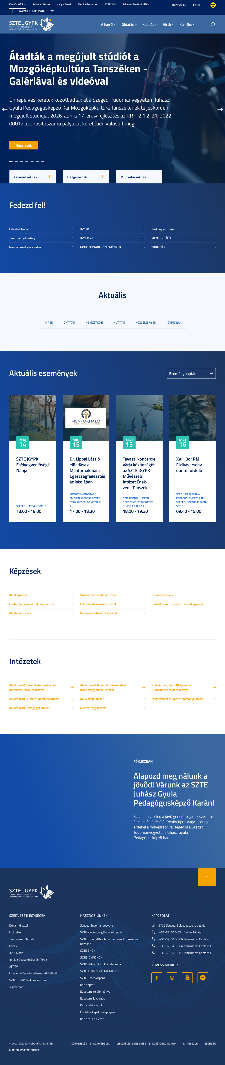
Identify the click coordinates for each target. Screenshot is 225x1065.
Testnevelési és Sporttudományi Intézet (177, 699)
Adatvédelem (102, 1043)
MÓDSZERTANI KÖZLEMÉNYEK (100, 247)
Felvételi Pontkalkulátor (136, 4)
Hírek (167, 24)
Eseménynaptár (182, 373)
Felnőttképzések (162, 595)
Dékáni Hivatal (18, 925)
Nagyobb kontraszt (213, 5)
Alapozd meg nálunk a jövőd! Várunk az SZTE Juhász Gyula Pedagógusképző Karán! (174, 789)
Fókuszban (143, 761)
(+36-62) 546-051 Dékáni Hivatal (180, 932)
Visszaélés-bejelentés (131, 1043)
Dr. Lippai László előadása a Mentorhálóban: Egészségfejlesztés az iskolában (87, 470)
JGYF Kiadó (87, 238)
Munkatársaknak (87, 4)
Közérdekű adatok (164, 1043)
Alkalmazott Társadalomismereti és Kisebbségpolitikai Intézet (103, 687)
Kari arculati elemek (92, 1019)
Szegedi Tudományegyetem (98, 925)
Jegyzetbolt (16, 987)
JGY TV (84, 229)
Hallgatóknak (64, 4)
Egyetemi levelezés (92, 998)
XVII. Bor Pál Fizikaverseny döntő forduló (189, 464)
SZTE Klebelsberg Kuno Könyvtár (101, 932)
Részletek (24, 145)
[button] (4, 108)
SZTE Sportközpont (92, 978)
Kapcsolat (179, 5)
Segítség (210, 1043)
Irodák (13, 946)
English (198, 5)
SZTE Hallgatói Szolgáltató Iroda (100, 964)
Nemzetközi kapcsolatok (25, 247)
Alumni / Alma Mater (32, 11)
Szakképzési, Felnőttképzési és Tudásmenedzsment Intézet (171, 687)
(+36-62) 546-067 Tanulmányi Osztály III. (185, 953)
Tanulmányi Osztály (22, 238)
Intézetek (15, 932)
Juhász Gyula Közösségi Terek (28, 959)
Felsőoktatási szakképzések (98, 604)
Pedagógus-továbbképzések (99, 613)
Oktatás (128, 24)
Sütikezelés (79, 1043)
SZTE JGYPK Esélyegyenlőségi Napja (32, 464)
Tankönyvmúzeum (163, 229)
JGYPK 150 (110, 4)
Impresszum (190, 1043)
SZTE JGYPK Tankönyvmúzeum (29, 980)
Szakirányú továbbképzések (98, 595)
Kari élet (186, 24)
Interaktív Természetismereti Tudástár (34, 973)
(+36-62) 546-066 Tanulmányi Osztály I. (184, 939)
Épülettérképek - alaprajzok (97, 1012)
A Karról (107, 24)
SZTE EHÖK (87, 950)
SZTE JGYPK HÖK (91, 957)
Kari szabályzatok (91, 1005)
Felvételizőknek (41, 4)
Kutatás (148, 24)
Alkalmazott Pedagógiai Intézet (29, 708)
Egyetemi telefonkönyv (95, 991)
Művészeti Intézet (92, 699)
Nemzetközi (94, 322)
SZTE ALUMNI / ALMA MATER (99, 971)
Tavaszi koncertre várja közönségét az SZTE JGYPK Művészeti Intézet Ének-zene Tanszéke (139, 473)
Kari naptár (87, 985)
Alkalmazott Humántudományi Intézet (34, 699)
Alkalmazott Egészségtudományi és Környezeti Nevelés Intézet (32, 687)
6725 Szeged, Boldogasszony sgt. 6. (181, 925)
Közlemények (146, 322)
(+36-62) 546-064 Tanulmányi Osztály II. (184, 946)
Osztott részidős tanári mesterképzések (177, 604)
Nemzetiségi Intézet (93, 708)
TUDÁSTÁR (158, 247)
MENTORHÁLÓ (161, 238)
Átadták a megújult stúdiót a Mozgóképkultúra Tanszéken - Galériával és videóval (78, 68)
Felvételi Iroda (18, 229)
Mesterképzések (20, 613)
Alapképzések (18, 595)
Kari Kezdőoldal (17, 4)
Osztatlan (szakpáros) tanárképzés (32, 604)
